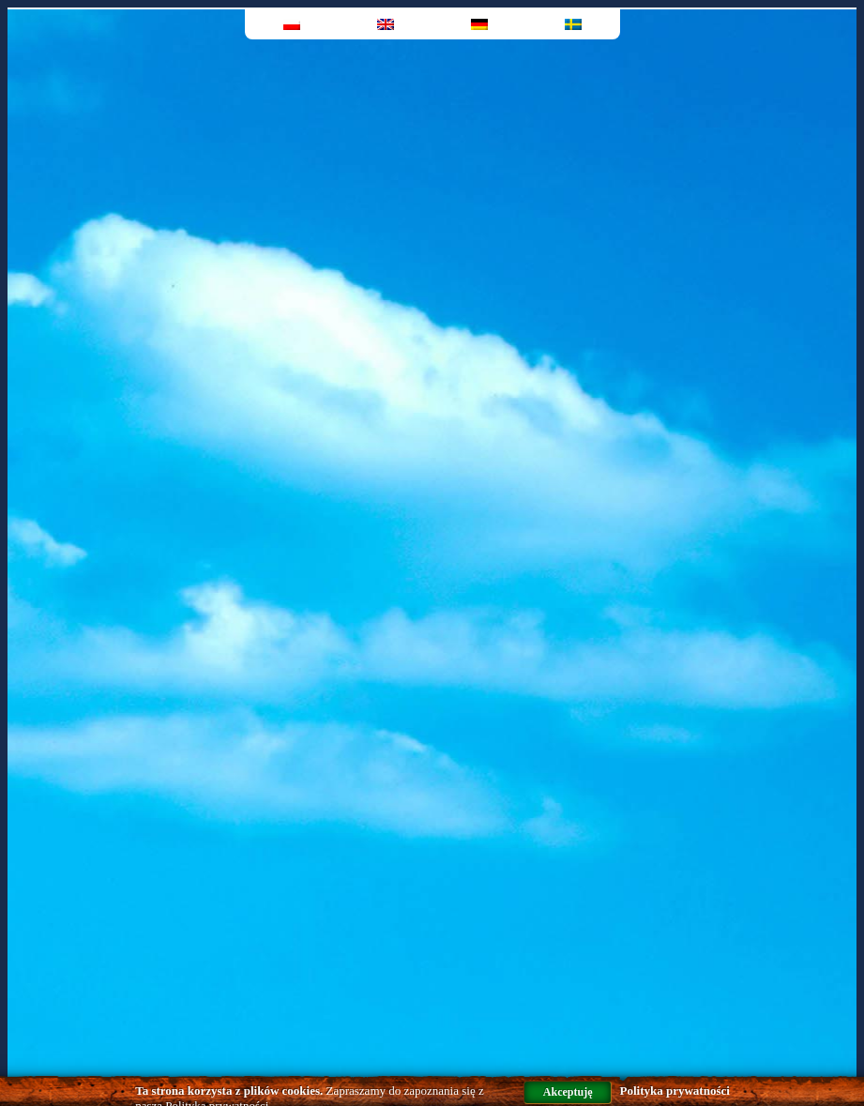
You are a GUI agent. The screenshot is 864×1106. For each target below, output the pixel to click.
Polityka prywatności (674, 1090)
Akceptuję (568, 1091)
